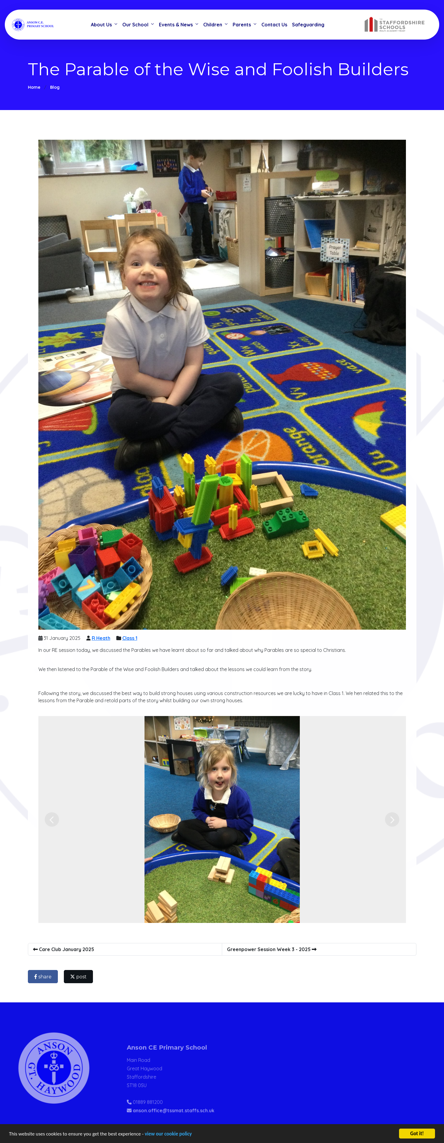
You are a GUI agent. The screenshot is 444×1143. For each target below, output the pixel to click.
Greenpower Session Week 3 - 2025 (273, 949)
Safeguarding (308, 25)
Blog (55, 87)
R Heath (102, 638)
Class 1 (131, 638)
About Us (101, 25)
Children (212, 25)
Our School (135, 25)
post (80, 977)
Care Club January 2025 (65, 949)
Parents (242, 25)
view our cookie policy (168, 1134)
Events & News (176, 25)
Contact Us (274, 25)
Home (34, 87)
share (44, 977)
